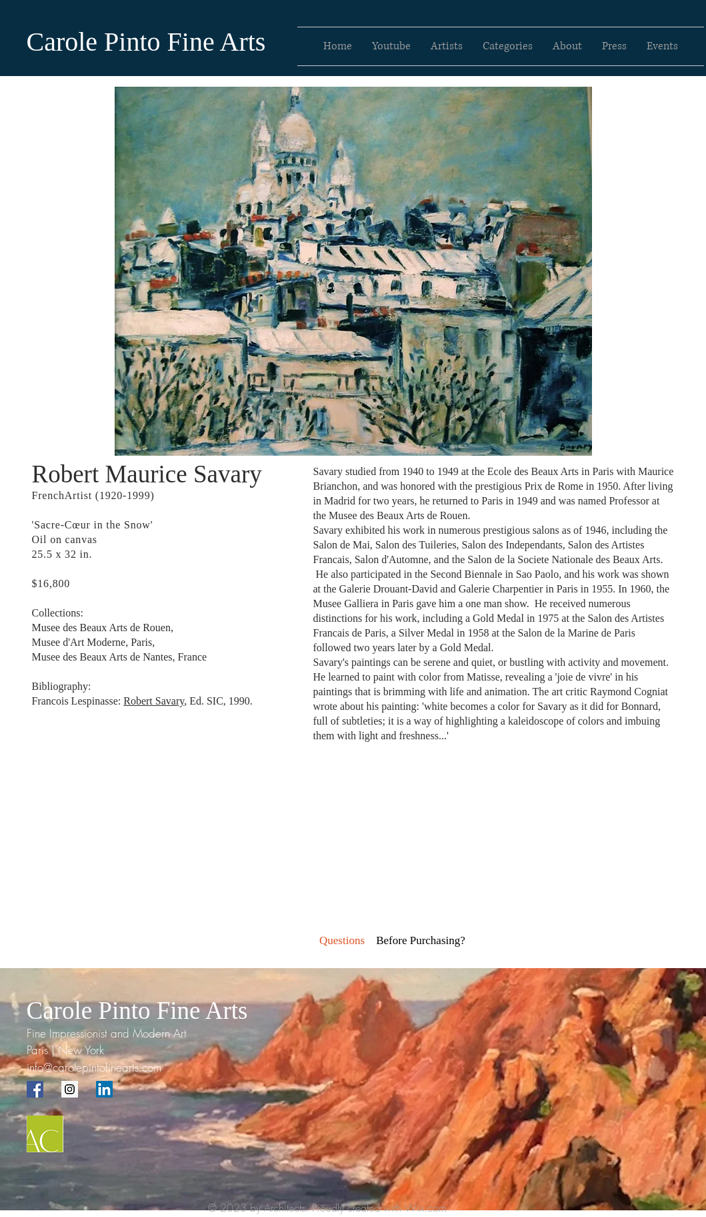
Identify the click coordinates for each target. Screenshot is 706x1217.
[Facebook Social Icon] (35, 1089)
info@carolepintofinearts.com (94, 1067)
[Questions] (342, 940)
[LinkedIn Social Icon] (104, 1089)
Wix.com (426, 1207)
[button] (421, 940)
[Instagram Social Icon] (69, 1089)
